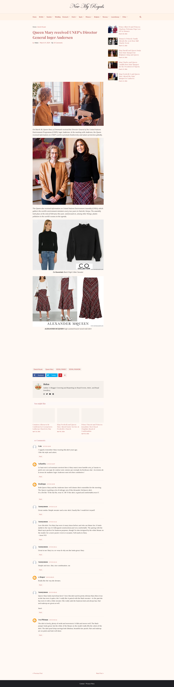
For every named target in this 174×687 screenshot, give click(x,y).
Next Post (99, 673)
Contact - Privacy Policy (87, 684)
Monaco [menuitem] (88, 17)
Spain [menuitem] (80, 17)
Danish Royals (42, 27)
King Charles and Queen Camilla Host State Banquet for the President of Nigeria (129, 64)
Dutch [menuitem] (74, 17)
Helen (46, 384)
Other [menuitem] (124, 17)
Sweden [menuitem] (49, 17)
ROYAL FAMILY (61, 369)
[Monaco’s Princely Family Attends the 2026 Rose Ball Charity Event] (113, 41)
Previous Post (38, 673)
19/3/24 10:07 (51, 464)
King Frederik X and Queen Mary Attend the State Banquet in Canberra (129, 76)
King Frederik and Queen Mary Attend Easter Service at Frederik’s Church (68, 426)
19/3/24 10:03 (47, 446)
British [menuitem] (41, 17)
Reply (40, 456)
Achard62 (42, 463)
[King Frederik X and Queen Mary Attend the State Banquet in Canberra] (113, 76)
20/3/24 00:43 (53, 592)
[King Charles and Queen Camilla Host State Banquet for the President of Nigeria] (113, 64)
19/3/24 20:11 (53, 547)
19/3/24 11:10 (53, 506)
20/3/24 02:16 (53, 620)
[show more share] (65, 375)
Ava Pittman (43, 619)
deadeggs (42, 484)
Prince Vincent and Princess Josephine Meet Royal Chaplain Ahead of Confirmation (91, 427)
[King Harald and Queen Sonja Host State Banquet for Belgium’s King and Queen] (113, 53)
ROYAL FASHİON (74, 369)
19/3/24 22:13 (53, 562)
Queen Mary (49, 369)
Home (34, 27)
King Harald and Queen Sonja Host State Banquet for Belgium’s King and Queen (130, 52)
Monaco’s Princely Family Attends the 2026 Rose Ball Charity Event (128, 41)
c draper (41, 577)
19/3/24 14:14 (53, 521)
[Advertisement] (68, 62)
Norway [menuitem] (105, 17)
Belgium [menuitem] (96, 17)
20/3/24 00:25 (50, 577)
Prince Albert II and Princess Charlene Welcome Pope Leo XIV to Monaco (129, 29)
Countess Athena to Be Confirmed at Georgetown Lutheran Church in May (42, 426)
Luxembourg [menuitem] (115, 17)
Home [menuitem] (35, 17)
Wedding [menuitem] (58, 17)
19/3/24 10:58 (51, 484)
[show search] (139, 17)
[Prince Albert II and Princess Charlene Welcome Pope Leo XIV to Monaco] (113, 29)
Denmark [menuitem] (65, 17)
